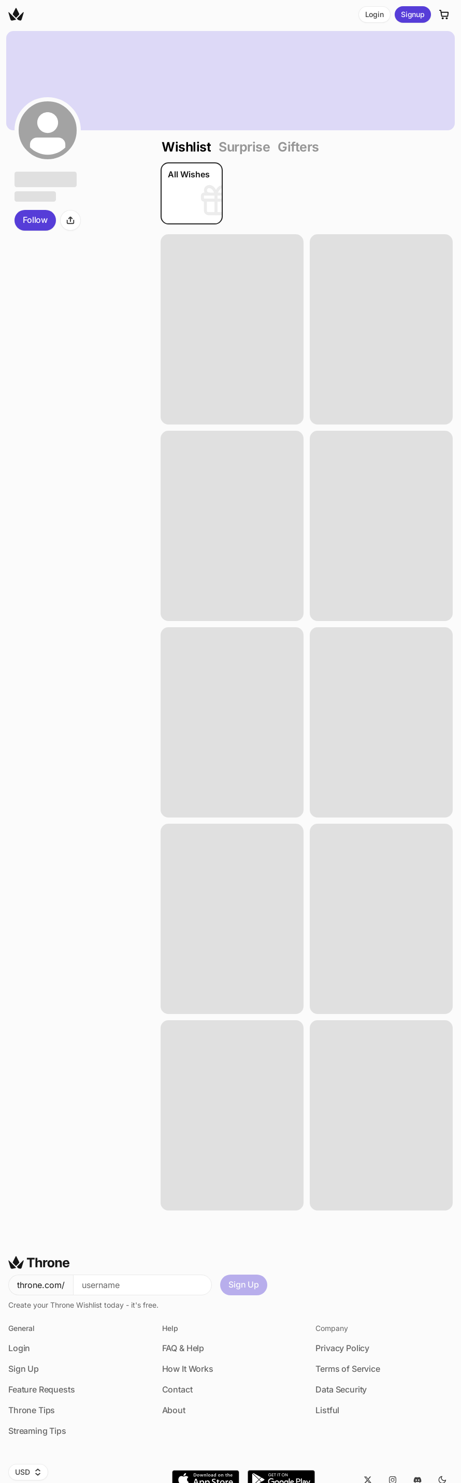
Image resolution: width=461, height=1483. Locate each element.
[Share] (70, 220)
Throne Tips (31, 1410)
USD (28, 1471)
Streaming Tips (37, 1431)
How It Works (187, 1369)
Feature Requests (41, 1389)
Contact (177, 1389)
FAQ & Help (183, 1348)
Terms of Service (347, 1369)
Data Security (341, 1389)
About (173, 1410)
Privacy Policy (342, 1348)
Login (374, 14)
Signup (413, 14)
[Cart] (444, 14)
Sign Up (243, 1284)
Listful (327, 1410)
